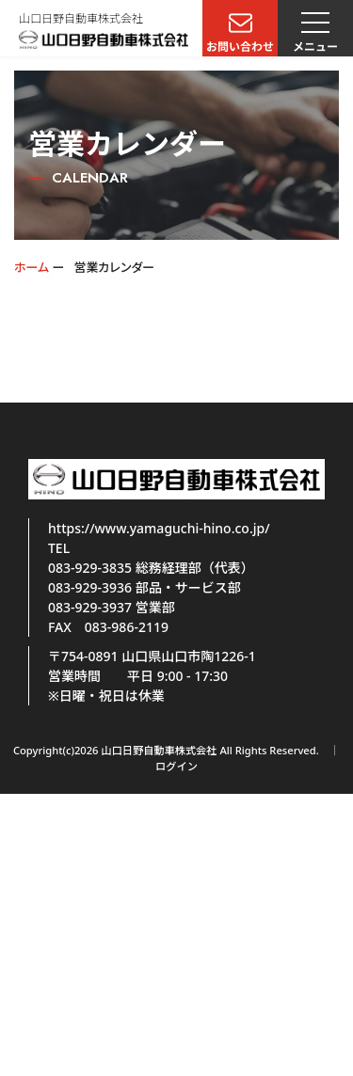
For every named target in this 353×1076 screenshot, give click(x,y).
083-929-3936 (90, 587)
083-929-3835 (90, 568)
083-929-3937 (90, 607)
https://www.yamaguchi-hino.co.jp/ (159, 528)
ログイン (176, 766)
